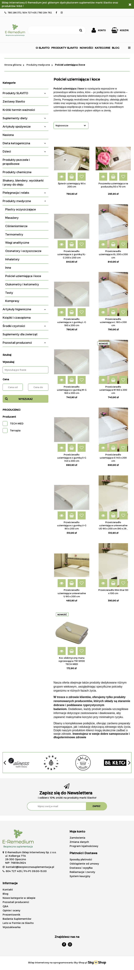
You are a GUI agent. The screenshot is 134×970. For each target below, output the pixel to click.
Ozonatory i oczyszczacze (23, 251)
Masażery (12, 217)
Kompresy (12, 300)
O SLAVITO (43, 47)
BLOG (115, 47)
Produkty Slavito (64, 47)
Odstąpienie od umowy (84, 863)
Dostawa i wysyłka (81, 867)
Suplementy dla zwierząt (20, 334)
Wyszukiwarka (12, 927)
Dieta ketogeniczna (24, 143)
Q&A (5, 906)
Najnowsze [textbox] (62, 125)
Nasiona (8, 134)
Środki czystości (24, 326)
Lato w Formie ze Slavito (18, 922)
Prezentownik (11, 914)
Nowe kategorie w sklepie (19, 897)
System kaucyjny (80, 876)
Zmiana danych (79, 841)
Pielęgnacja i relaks (24, 192)
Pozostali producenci (24, 342)
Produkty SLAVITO (24, 93)
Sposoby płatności (81, 859)
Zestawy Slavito (14, 101)
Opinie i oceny (11, 910)
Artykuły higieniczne (24, 309)
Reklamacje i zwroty (82, 871)
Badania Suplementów (17, 918)
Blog (5, 893)
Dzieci (24, 151)
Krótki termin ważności (19, 109)
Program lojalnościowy (84, 846)
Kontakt (8, 889)
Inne (8, 267)
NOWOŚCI (86, 47)
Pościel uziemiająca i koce (23, 276)
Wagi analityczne (17, 242)
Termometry (14, 234)
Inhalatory (12, 259)
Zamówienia (77, 837)
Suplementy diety (24, 118)
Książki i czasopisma (17, 317)
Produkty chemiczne (17, 172)
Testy (9, 292)
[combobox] (71, 125)
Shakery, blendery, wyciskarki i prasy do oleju (23, 182)
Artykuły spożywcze (24, 126)
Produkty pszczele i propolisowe (16, 161)
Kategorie (102, 47)
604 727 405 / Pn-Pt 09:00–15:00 (26, 871)
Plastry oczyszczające (20, 209)
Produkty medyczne (24, 201)
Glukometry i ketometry (22, 284)
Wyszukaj (25, 398)
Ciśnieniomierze (16, 226)
